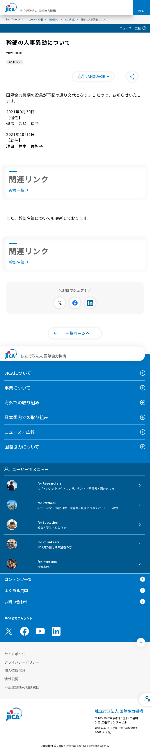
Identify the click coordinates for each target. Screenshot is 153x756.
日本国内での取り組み (26, 417)
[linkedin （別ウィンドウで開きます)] (56, 631)
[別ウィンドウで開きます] (59, 302)
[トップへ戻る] (141, 642)
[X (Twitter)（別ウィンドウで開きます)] (8, 631)
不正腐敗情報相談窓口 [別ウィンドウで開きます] (21, 687)
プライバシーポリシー (21, 662)
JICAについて (17, 373)
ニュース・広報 (130, 28)
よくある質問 (16, 590)
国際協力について (21, 446)
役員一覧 (19, 190)
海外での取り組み (21, 402)
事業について (17, 387)
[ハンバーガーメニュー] (141, 6)
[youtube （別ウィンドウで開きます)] (40, 631)
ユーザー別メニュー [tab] (26, 469)
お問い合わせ (16, 601)
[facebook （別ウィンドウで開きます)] (24, 631)
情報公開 (11, 678)
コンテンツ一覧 (18, 579)
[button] (93, 76)
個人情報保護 (14, 670)
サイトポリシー (16, 653)
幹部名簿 (19, 262)
